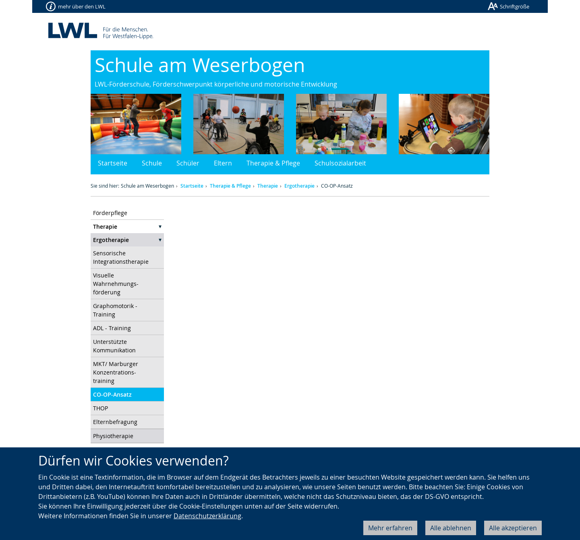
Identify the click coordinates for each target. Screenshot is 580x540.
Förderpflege (110, 213)
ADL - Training (112, 328)
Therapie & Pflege (273, 163)
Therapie (267, 185)
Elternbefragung (115, 422)
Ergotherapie (299, 185)
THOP (100, 408)
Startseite (112, 163)
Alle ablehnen (450, 527)
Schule (152, 163)
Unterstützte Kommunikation (114, 346)
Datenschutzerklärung (207, 515)
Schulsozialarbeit (340, 163)
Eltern (223, 163)
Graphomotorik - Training (115, 310)
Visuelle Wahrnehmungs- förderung (116, 283)
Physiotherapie (113, 436)
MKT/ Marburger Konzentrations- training (115, 372)
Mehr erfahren (390, 527)
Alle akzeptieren (513, 527)
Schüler (187, 163)
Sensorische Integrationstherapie (121, 257)
